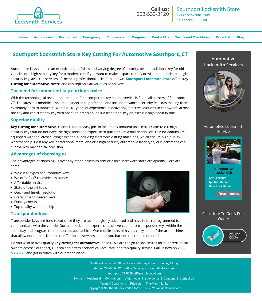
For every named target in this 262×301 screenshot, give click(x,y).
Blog (240, 37)
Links (164, 283)
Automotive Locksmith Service (223, 129)
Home (23, 37)
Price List (223, 37)
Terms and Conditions (192, 37)
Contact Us (160, 37)
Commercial (116, 37)
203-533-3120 (153, 13)
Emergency (91, 37)
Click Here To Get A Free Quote (223, 216)
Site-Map (152, 283)
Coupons (139, 37)
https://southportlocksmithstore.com (149, 268)
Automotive (43, 37)
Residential (68, 37)
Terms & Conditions (113, 283)
